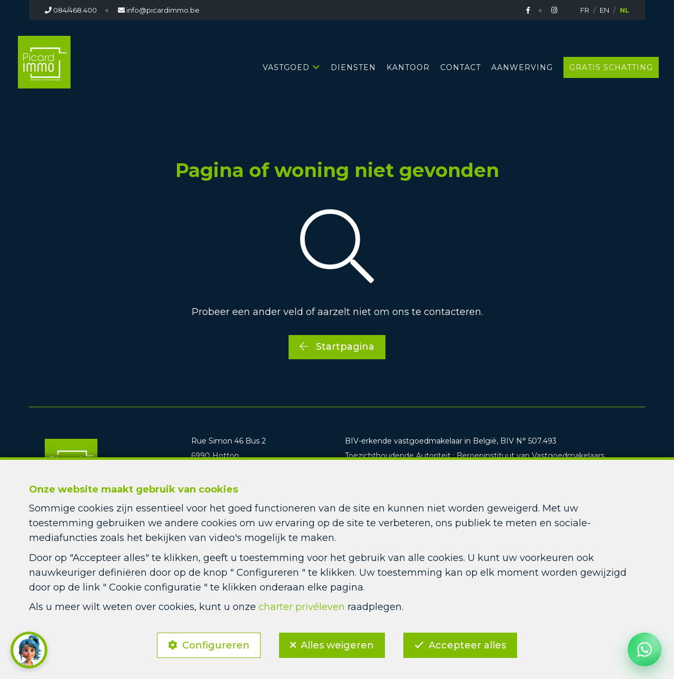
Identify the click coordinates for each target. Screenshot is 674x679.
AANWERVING (522, 67)
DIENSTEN (353, 67)
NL (624, 10)
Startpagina (337, 346)
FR (584, 10)
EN (604, 10)
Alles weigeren (337, 645)
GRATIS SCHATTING (611, 67)
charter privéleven (302, 607)
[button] (29, 650)
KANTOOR (408, 67)
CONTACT (460, 67)
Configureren (216, 645)
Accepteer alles (467, 645)
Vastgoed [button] (286, 67)
